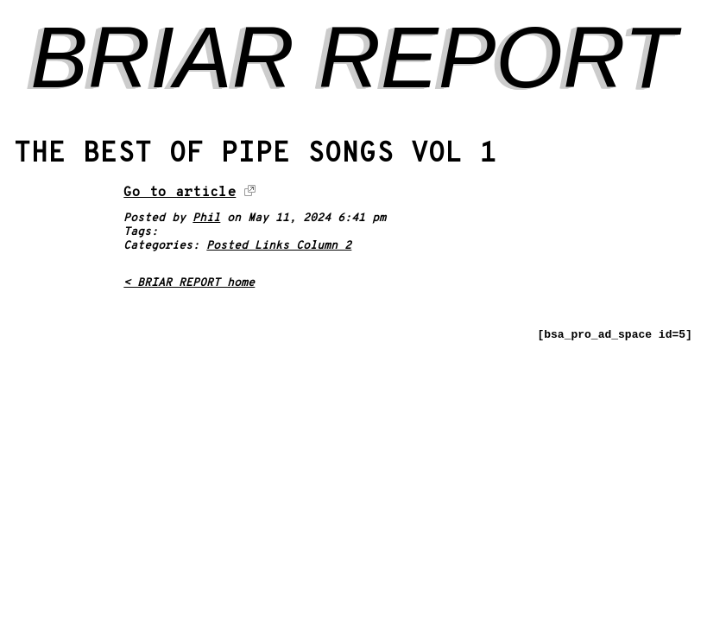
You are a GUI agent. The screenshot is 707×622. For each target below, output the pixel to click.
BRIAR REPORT (353, 57)
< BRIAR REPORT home (189, 283)
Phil (206, 218)
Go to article (179, 192)
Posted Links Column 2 (278, 246)
